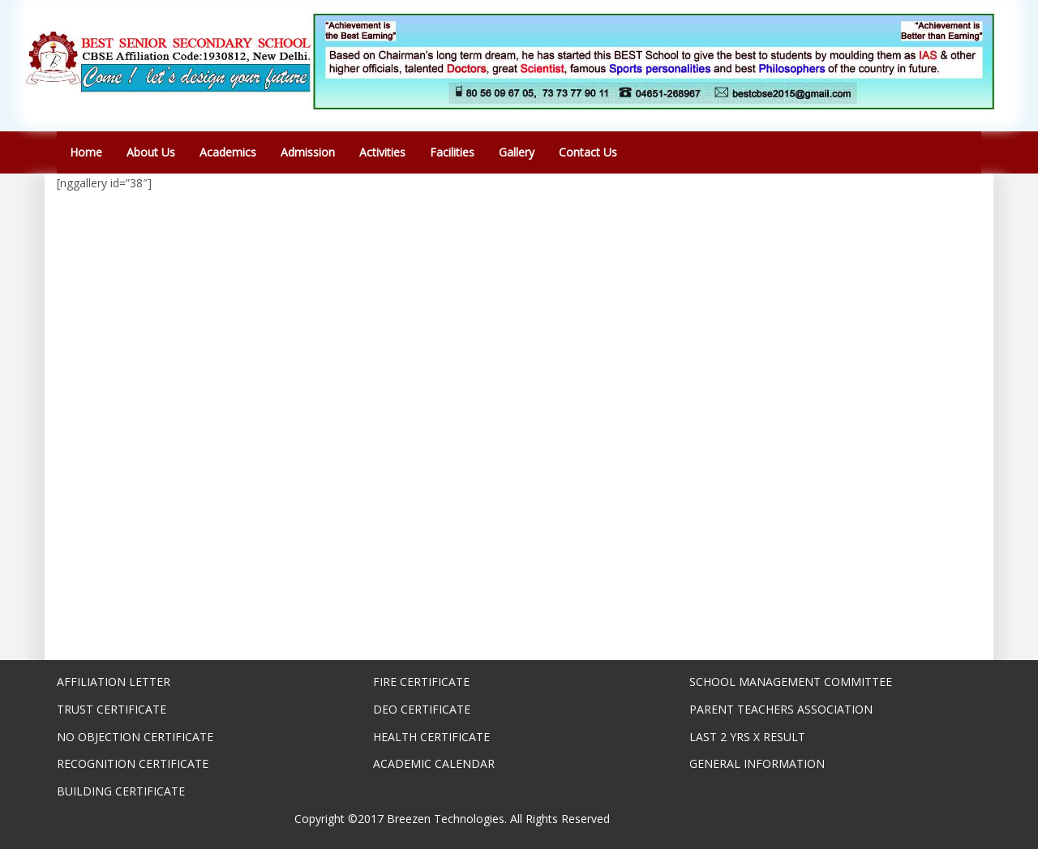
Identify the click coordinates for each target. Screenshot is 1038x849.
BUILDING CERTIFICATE (121, 791)
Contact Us (588, 152)
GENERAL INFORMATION (757, 763)
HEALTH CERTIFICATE (431, 736)
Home (86, 152)
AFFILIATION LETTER (113, 681)
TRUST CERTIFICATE (111, 709)
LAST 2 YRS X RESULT (747, 736)
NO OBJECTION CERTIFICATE (135, 736)
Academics (227, 152)
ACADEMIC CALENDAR (434, 763)
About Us (151, 152)
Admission (308, 152)
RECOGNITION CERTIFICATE (132, 763)
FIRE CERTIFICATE (421, 681)
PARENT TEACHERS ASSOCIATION (781, 709)
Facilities (452, 152)
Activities (382, 152)
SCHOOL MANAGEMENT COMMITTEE (790, 681)
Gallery (516, 152)
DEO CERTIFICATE (421, 709)
